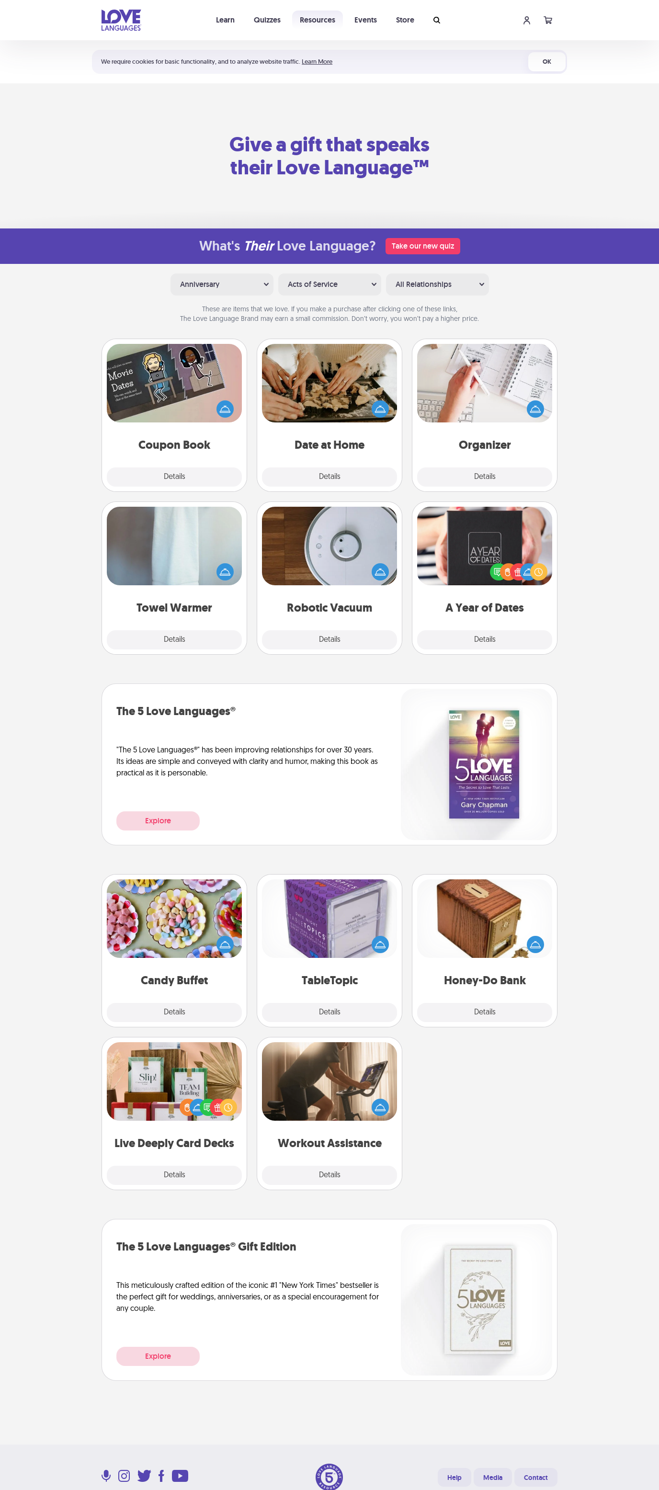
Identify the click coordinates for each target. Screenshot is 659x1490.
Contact (536, 1477)
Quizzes (267, 20)
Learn (225, 20)
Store (405, 20)
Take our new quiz (423, 246)
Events (365, 20)
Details (174, 477)
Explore (158, 821)
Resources (317, 20)
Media (492, 1477)
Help (454, 1477)
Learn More (317, 61)
